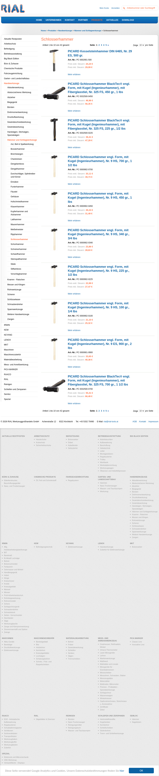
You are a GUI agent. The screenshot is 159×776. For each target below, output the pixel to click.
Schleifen (72, 650)
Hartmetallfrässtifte (107, 719)
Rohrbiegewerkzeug (12, 598)
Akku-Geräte (9, 642)
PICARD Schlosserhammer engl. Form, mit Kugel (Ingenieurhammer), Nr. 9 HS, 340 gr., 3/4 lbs (98, 234)
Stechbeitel (8, 618)
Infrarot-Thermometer (109, 650)
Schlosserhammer (19, 239)
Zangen (10, 319)
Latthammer (16, 219)
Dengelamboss (17, 164)
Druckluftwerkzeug (15, 117)
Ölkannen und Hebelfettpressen (113, 471)
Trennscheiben (74, 659)
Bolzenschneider (11, 564)
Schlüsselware (13, 299)
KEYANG (8, 335)
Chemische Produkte (13, 68)
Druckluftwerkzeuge (12, 647)
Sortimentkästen (10, 733)
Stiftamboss (16, 269)
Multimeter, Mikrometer (109, 684)
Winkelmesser (106, 698)
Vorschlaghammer (19, 274)
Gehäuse (15, 196)
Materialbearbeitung (13, 359)
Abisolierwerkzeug (15, 87)
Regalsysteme (106, 457)
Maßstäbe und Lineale (109, 664)
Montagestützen (106, 454)
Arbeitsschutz (10, 44)
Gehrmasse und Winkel (13, 570)
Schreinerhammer (18, 249)
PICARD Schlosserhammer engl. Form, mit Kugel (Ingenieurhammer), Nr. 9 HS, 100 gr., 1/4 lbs (98, 307)
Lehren (103, 656)
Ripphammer (16, 234)
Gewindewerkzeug (15, 127)
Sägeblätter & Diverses (45, 719)
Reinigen (8, 384)
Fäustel (14, 192)
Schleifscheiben (106, 728)
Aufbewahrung (106, 442)
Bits (37, 645)
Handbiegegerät (10, 572)
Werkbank (104, 462)
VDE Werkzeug (10, 760)
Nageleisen (136, 722)
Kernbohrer (40, 650)
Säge (6, 621)
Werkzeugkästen (11, 745)
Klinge (6, 578)
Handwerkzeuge (65, 31)
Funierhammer (17, 187)
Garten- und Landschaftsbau (16, 78)
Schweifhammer (18, 254)
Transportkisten (10, 736)
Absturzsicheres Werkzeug (19, 92)
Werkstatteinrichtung (108, 465)
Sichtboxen (8, 731)
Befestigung (9, 49)
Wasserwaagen (106, 695)
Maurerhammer (17, 224)
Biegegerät (12, 102)
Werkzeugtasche (11, 624)
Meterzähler (105, 681)
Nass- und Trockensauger (14, 486)
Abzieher (11, 97)
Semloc (7, 394)
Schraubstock (9, 612)
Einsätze (14, 182)
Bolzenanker (73, 439)
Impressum (153, 421)
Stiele (13, 264)
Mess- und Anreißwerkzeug (16, 364)
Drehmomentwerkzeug (17, 112)
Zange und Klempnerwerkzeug (16, 627)
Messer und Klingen (16, 284)
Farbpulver (8, 567)
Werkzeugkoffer (10, 742)
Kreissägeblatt (10, 587)
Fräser (70, 645)
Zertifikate (104, 707)
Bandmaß (8, 555)
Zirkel (102, 710)
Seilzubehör (73, 448)
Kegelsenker (105, 722)
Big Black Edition (11, 58)
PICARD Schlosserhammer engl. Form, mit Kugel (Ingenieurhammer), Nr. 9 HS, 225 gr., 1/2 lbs (98, 271)
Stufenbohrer (105, 731)
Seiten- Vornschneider (13, 615)
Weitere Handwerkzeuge (18, 314)
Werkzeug (104, 491)
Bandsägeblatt (42, 642)
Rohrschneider (10, 601)
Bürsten (10, 107)
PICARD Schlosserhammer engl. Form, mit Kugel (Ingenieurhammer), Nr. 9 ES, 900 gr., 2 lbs (100, 344)
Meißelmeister (17, 229)
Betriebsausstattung (13, 54)
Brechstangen (17, 154)
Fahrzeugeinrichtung (13, 73)
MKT (6, 345)
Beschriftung (105, 445)
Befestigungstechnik (44, 547)
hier (122, 770)
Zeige (135, 45)
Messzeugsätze (106, 678)
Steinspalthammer (19, 259)
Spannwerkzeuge (15, 309)
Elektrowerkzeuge (75, 547)
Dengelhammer (17, 169)
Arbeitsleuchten (106, 439)
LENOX (7, 340)
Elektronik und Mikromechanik (16, 757)
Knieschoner (9, 581)
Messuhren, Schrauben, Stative (113, 675)
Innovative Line (138, 645)
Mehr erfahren (74, 74)
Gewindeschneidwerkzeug (19, 122)
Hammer (103, 483)
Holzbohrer (40, 647)
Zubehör (7, 748)
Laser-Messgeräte (107, 653)
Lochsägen (40, 656)
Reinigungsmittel (75, 725)
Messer (7, 592)
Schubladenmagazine (13, 728)
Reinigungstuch (74, 728)
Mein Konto (104, 8)
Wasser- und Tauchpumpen (111, 489)
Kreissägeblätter (42, 653)
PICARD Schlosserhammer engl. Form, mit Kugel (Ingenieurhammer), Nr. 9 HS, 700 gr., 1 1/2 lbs (100, 161)
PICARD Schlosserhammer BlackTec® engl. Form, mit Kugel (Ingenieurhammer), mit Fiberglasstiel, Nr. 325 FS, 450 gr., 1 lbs (99, 88)
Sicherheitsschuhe (43, 445)
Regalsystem (73, 480)
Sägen (70, 656)
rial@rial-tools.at (111, 421)
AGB (134, 421)
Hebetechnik (105, 448)
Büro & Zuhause (11, 63)
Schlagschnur (105, 693)
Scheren (11, 294)
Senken (71, 653)
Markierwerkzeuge (107, 658)
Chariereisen (16, 159)
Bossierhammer (18, 149)
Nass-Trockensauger (108, 486)
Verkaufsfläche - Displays (14, 763)
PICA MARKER (11, 369)
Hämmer (135, 719)
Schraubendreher (15, 304)
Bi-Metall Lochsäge (12, 558)
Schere (7, 604)
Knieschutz (40, 442)
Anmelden (115, 8)
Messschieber (105, 673)
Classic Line (137, 642)
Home (43, 31)
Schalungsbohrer (43, 659)
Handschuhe (41, 439)
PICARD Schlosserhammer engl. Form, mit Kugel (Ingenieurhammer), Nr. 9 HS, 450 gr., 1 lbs (100, 197)
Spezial (7, 399)
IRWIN (7, 325)
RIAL (6, 379)
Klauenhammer (17, 206)
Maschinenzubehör (12, 354)
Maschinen (9, 350)
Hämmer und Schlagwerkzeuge (88, 31)
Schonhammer (17, 244)
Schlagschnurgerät (11, 607)
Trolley (103, 459)
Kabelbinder (73, 445)
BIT (5, 553)
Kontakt (142, 421)
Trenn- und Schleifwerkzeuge (112, 733)
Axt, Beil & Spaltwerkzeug (22, 144)
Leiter (102, 451)
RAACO (7, 374)
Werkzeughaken (10, 739)
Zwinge (7, 632)
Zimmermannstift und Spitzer (16, 629)
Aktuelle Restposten (13, 39)
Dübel (70, 442)
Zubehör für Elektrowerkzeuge (112, 550)
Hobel (6, 575)
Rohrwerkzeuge (14, 289)
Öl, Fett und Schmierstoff (46, 480)
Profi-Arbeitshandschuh (13, 595)
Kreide (6, 584)
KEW (6, 330)
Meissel (7, 589)
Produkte (52, 31)
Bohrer (7, 561)
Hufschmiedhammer (19, 201)
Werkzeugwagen (107, 468)
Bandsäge (8, 645)
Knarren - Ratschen (16, 279)
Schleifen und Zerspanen (15, 389)
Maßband (104, 661)
